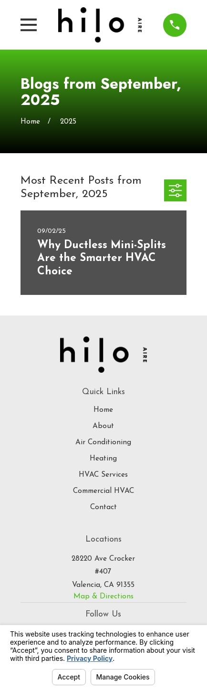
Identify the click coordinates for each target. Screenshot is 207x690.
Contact (103, 507)
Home (103, 410)
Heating (103, 458)
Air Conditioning (103, 442)
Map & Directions (103, 596)
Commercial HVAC (103, 491)
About (103, 426)
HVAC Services (103, 475)
